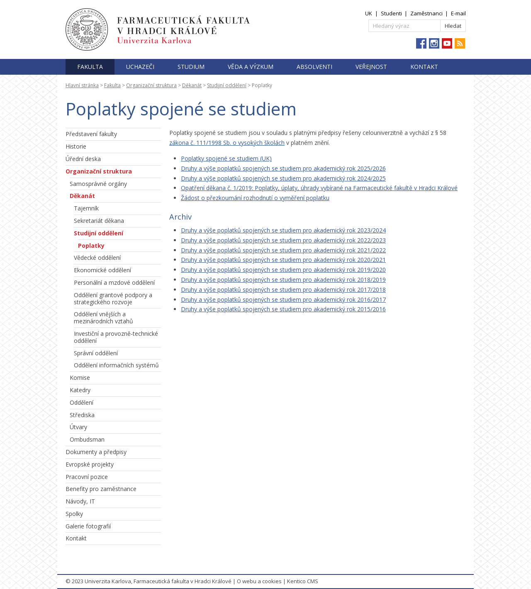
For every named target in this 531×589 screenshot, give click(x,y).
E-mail (458, 13)
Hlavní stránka (82, 85)
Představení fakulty (91, 134)
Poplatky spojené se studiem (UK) (226, 158)
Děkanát (192, 85)
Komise (80, 377)
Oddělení (81, 402)
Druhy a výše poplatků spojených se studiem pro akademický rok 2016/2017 (283, 299)
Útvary (78, 427)
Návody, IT (80, 501)
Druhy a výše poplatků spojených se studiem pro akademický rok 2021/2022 (283, 250)
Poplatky (91, 245)
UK (368, 13)
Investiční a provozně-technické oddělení (116, 337)
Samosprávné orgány (98, 184)
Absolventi (314, 67)
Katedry (80, 390)
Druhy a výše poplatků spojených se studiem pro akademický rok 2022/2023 (283, 240)
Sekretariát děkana (99, 221)
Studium (191, 67)
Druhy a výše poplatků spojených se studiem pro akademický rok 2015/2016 (283, 309)
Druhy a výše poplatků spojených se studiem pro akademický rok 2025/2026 (283, 168)
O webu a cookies (259, 581)
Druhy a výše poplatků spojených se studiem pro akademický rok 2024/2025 (283, 178)
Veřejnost (371, 67)
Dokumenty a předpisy (96, 452)
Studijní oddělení (226, 85)
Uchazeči (140, 67)
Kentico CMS (302, 581)
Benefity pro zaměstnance (101, 489)
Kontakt (424, 67)
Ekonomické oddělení (102, 270)
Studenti (391, 13)
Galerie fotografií (88, 526)
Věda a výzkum (250, 67)
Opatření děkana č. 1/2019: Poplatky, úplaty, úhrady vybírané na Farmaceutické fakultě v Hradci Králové (319, 188)
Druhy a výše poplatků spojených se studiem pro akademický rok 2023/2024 (283, 230)
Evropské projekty (90, 464)
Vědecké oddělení (97, 258)
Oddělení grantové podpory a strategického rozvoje (113, 298)
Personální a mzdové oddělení (114, 282)
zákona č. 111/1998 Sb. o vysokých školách (227, 143)
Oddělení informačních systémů (116, 365)
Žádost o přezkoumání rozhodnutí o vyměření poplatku (255, 198)
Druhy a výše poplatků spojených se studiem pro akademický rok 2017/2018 (283, 289)
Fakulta (90, 67)
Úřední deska (83, 159)
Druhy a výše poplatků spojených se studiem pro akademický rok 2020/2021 (283, 260)
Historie (76, 146)
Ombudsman (87, 439)
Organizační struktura (151, 85)
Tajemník (86, 208)
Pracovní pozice (87, 477)
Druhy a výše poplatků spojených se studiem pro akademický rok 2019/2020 (283, 270)
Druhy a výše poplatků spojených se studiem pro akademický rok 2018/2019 (283, 280)
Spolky (74, 514)
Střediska (82, 415)
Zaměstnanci (426, 13)
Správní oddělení (96, 353)
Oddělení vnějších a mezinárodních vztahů (103, 317)
